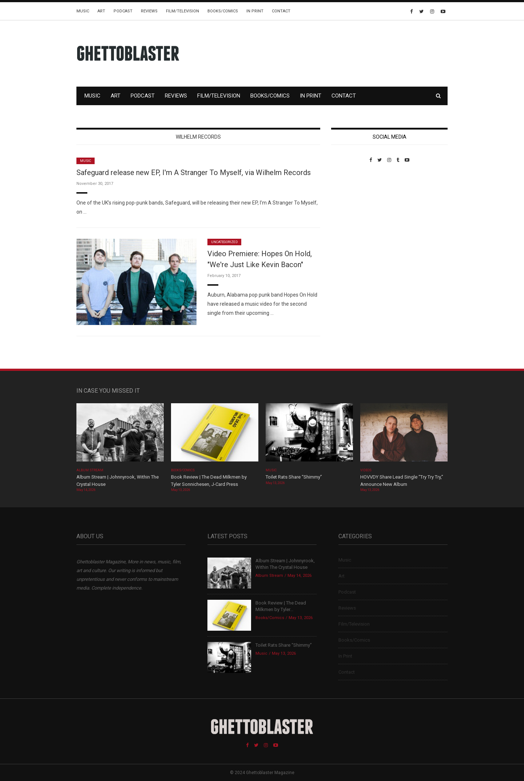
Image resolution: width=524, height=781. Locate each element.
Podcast (123, 11)
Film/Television (182, 11)
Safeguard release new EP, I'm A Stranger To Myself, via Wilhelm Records (193, 172)
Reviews (149, 11)
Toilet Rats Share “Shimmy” (294, 477)
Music (82, 11)
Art (101, 11)
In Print (254, 11)
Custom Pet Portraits (352, 212)
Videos (366, 470)
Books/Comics (222, 11)
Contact (281, 11)
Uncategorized (224, 242)
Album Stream (90, 470)
